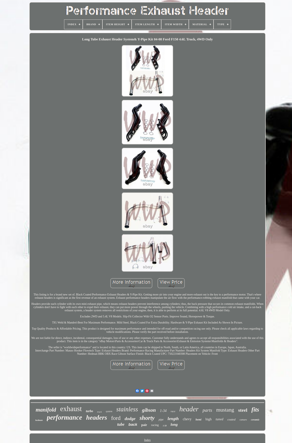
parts (207, 410)
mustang (225, 410)
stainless (127, 409)
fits (255, 409)
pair (144, 425)
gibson (149, 410)
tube (121, 424)
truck (99, 412)
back (133, 424)
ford (116, 418)
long (174, 424)
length (173, 418)
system (109, 411)
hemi (198, 419)
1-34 (163, 411)
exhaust (71, 409)
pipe (161, 419)
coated (231, 419)
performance (64, 417)
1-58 (164, 426)
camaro (243, 419)
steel (242, 410)
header (189, 409)
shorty (147, 418)
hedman (39, 420)
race (173, 411)
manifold (46, 410)
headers (96, 417)
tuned (219, 419)
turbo (89, 411)
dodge (130, 418)
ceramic (255, 419)
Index (147, 440)
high (208, 419)
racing (155, 425)
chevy (187, 419)
